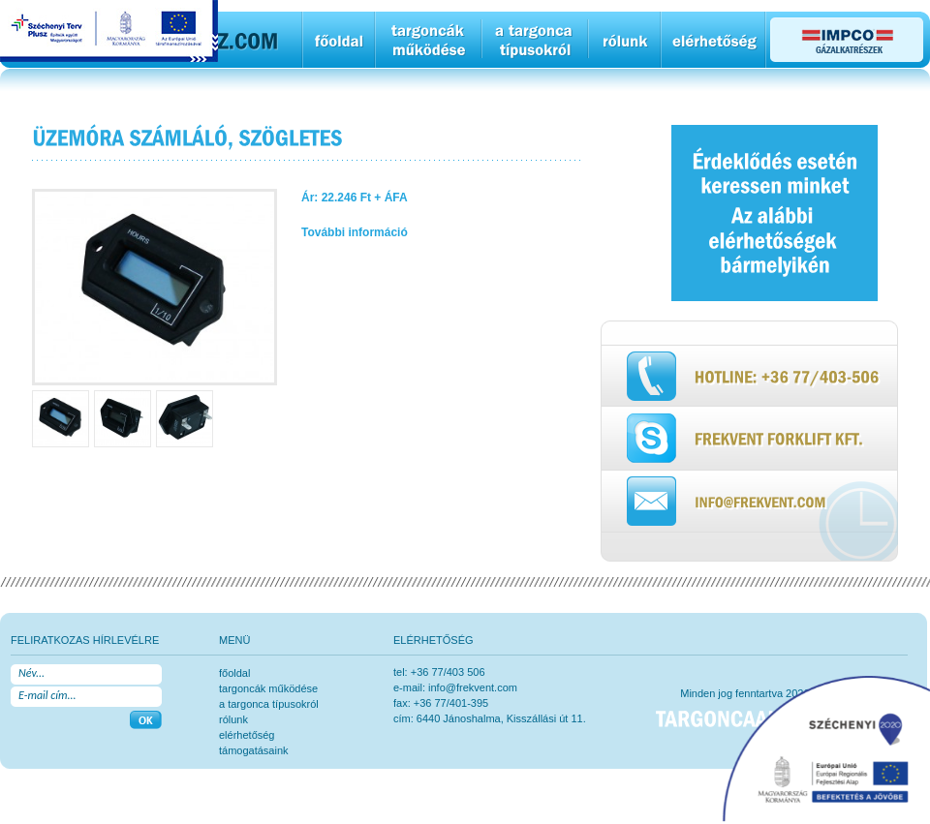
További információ (354, 232)
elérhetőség (247, 735)
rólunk (233, 719)
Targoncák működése (268, 688)
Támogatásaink (254, 750)
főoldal (234, 673)
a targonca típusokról (269, 704)
